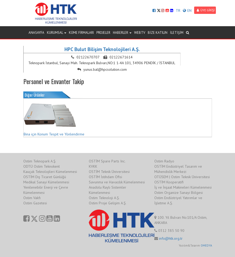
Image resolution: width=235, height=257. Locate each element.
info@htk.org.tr (171, 238)
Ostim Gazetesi (35, 203)
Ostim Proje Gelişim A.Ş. (107, 203)
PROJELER (103, 32)
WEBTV (139, 32)
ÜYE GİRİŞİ (206, 10)
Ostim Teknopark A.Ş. (39, 161)
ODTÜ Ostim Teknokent (41, 166)
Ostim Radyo (164, 161)
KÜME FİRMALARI (81, 32)
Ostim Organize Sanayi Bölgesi (178, 192)
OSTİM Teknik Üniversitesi (109, 171)
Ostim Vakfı (32, 197)
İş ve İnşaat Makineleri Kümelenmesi (183, 187)
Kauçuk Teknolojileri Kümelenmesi (50, 171)
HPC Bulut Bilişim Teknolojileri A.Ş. (102, 49)
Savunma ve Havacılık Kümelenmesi (117, 182)
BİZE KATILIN (157, 32)
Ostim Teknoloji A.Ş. (104, 197)
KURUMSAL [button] (56, 32)
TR (178, 10)
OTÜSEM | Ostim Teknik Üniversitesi (182, 176)
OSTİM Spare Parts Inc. (107, 161)
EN (187, 10)
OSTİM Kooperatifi (169, 182)
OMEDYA (206, 245)
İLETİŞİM (176, 32)
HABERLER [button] (122, 32)
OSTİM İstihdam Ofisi (105, 176)
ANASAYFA (36, 32)
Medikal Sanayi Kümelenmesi (46, 182)
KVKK (93, 166)
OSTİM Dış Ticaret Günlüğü (44, 176)
